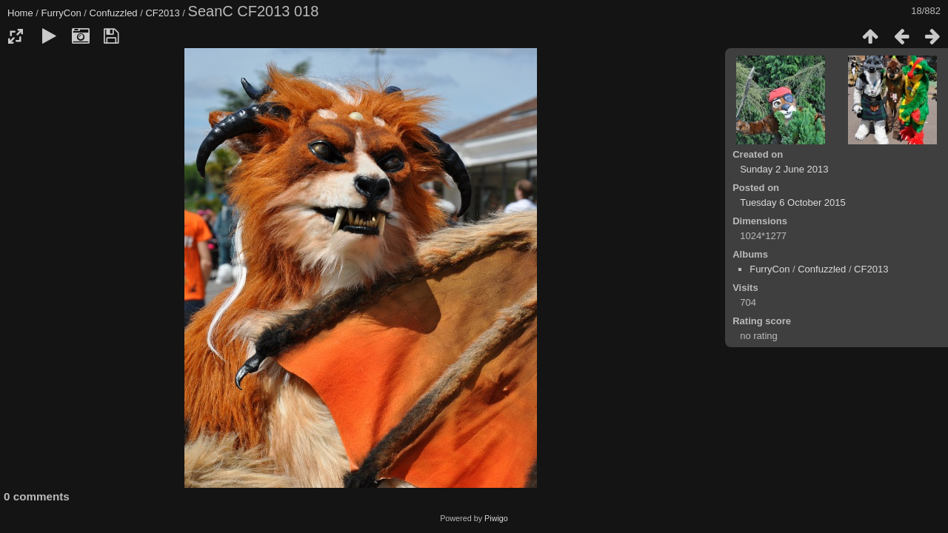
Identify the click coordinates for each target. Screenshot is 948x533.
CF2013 (162, 13)
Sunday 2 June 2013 (784, 169)
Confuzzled (114, 13)
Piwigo (496, 518)
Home (20, 13)
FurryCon (61, 13)
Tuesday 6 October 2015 (793, 202)
